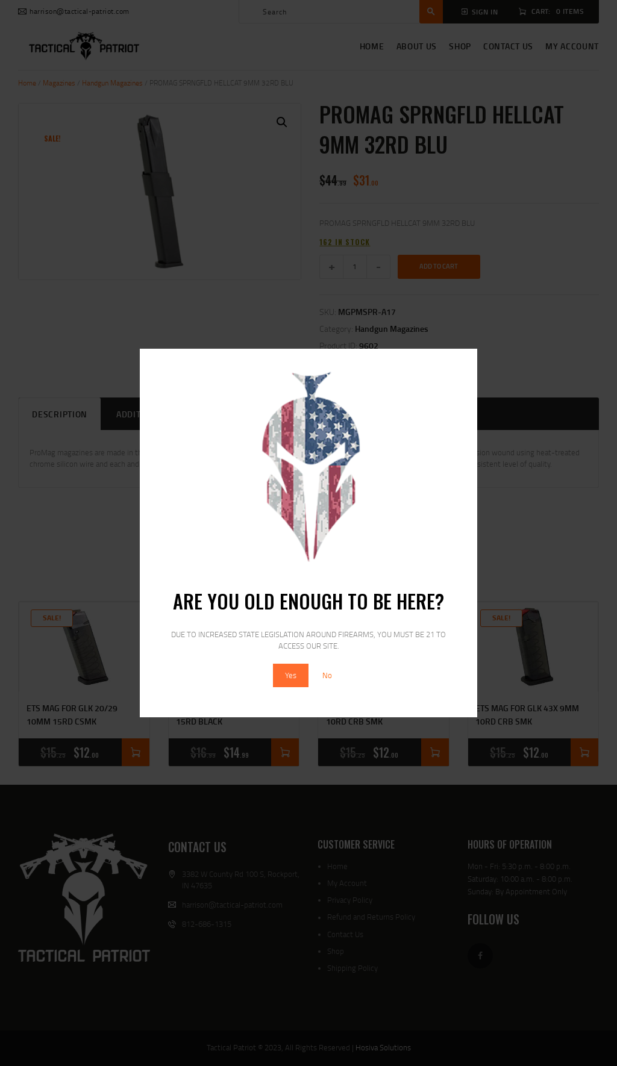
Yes (290, 675)
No (327, 675)
